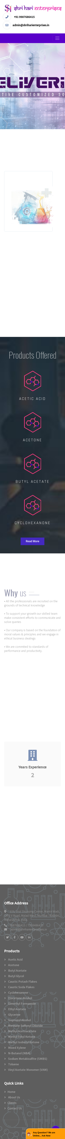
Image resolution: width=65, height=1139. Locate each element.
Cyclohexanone (17, 992)
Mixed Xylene (16, 1047)
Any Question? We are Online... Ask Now (44, 1134)
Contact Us (14, 1108)
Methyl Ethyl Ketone (21, 1036)
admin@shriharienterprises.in (28, 929)
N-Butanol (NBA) (18, 1053)
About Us (13, 1097)
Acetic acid (15, 959)
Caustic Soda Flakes (20, 987)
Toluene (13, 1064)
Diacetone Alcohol (19, 998)
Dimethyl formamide (21, 1003)
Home (11, 1092)
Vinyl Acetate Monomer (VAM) (27, 1070)
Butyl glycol (15, 976)
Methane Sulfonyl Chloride (25, 1025)
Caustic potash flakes (22, 981)
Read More (32, 541)
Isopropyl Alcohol (19, 1020)
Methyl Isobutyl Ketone (23, 1042)
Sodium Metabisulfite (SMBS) (27, 1058)
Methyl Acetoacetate (21, 1031)
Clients (11, 1103)
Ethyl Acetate (16, 1009)
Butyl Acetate (17, 970)
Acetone (13, 965)
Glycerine (13, 1014)
